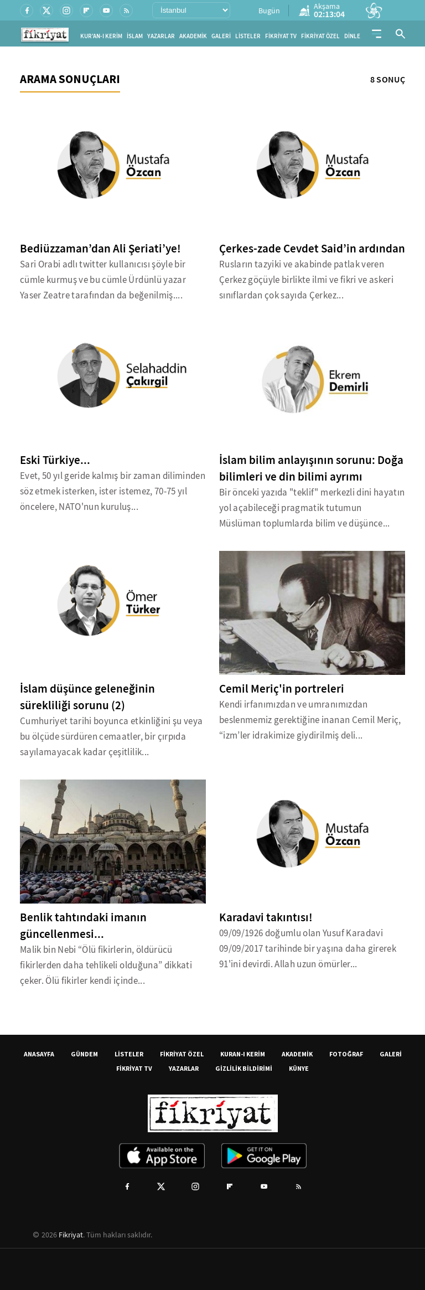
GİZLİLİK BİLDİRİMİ (243, 1068)
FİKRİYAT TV (281, 36)
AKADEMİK (193, 36)
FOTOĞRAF (346, 1054)
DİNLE (352, 36)
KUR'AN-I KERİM (101, 36)
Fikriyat (71, 1235)
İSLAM (135, 36)
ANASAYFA (39, 1054)
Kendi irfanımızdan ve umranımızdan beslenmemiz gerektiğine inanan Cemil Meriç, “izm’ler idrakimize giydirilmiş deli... (310, 720)
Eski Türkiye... (55, 460)
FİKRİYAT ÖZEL (320, 36)
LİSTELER (248, 36)
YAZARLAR (161, 36)
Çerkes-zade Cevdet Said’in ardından (312, 248)
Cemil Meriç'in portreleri (281, 688)
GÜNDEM (84, 1054)
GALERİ (221, 36)
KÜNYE (299, 1068)
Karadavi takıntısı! (266, 917)
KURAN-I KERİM (242, 1054)
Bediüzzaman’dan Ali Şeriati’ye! (100, 248)
